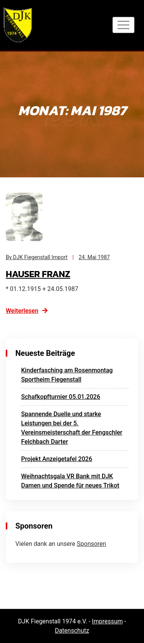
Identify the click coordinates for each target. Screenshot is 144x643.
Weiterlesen (27, 310)
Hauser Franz (38, 274)
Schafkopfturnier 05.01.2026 (60, 396)
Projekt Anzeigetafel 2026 (56, 459)
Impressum (107, 621)
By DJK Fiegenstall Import (37, 257)
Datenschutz (72, 630)
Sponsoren (91, 543)
